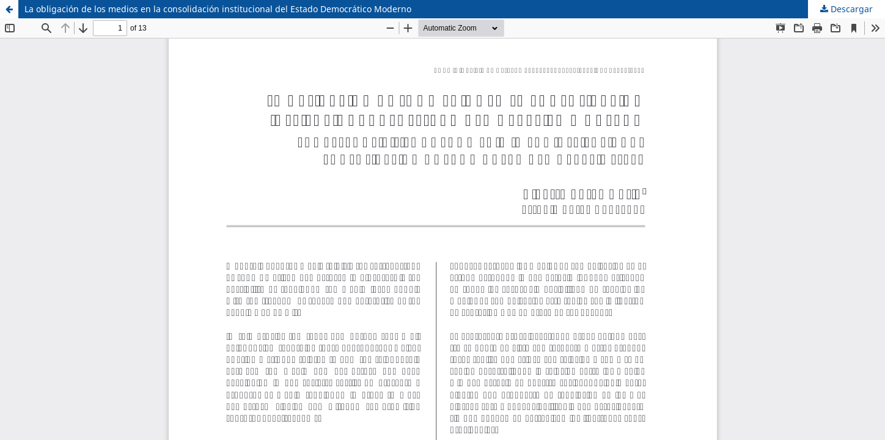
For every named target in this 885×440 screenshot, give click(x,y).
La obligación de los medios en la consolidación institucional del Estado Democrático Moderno (217, 9)
